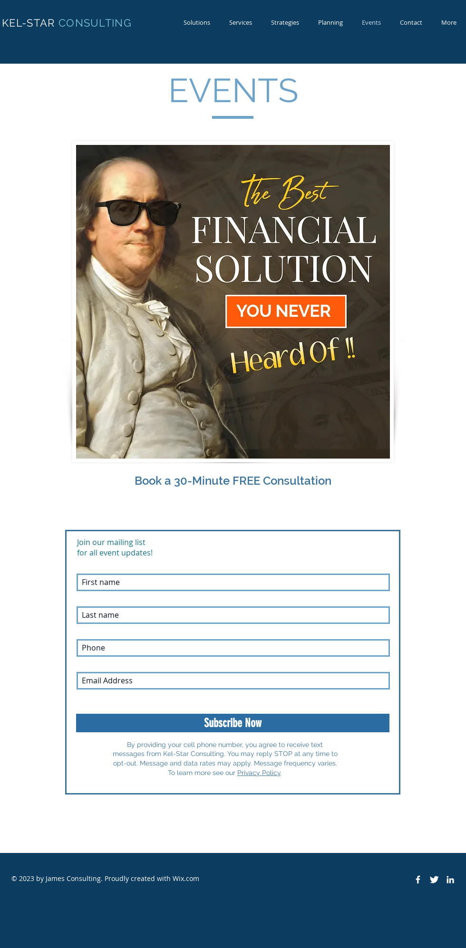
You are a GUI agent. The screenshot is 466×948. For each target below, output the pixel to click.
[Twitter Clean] (434, 879)
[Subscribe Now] (232, 723)
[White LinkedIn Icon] (450, 879)
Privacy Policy (259, 772)
